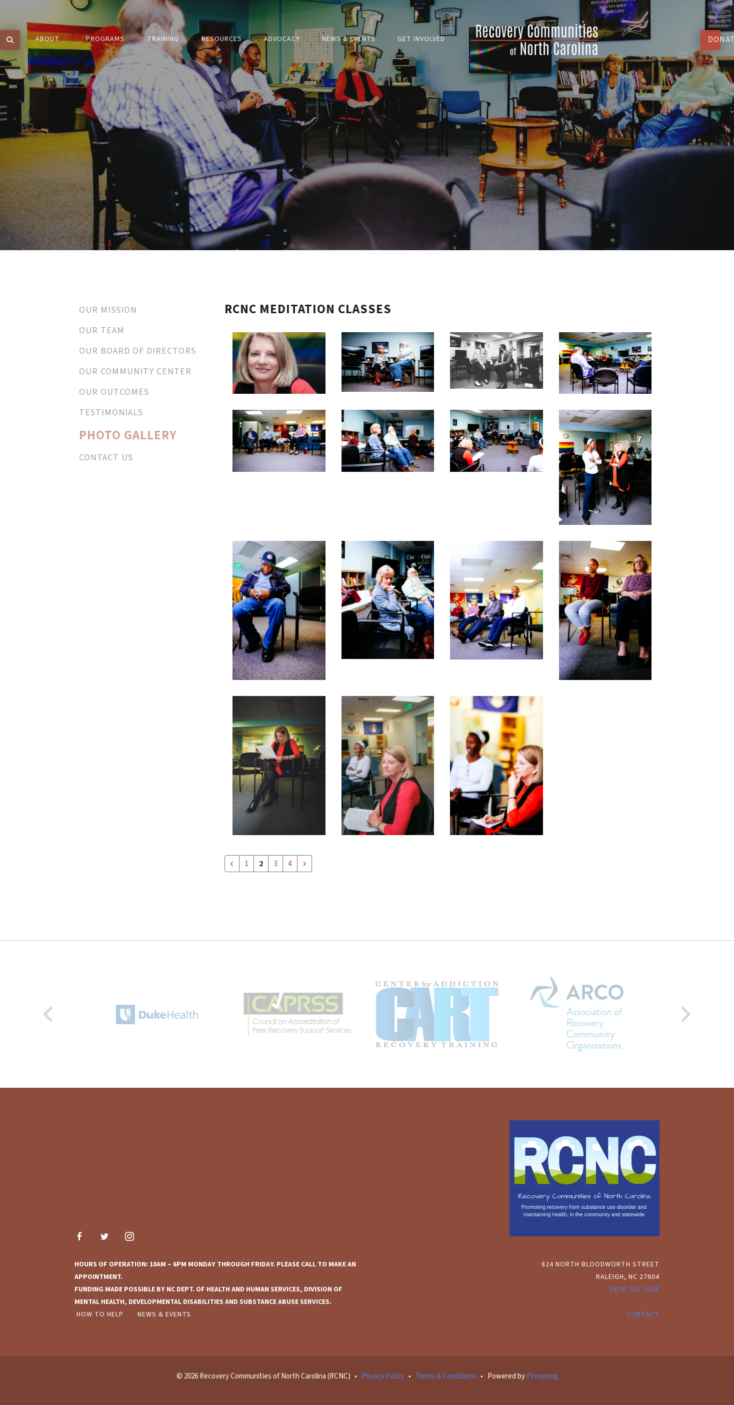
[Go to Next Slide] (685, 1014)
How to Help (100, 1314)
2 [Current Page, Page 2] (261, 863)
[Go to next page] (305, 864)
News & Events (164, 1314)
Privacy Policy (383, 1376)
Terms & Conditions (446, 1376)
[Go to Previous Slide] (48, 1014)
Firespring (542, 1376)
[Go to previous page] (232, 864)
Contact (643, 1314)
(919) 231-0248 (635, 1289)
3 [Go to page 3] (276, 863)
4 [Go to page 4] (290, 863)
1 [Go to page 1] (246, 863)
